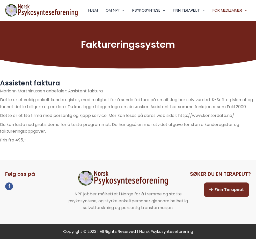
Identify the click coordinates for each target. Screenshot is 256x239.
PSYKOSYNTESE (148, 10)
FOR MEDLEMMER (230, 10)
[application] (122, 10)
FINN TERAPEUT (189, 10)
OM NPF (115, 10)
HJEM (93, 10)
